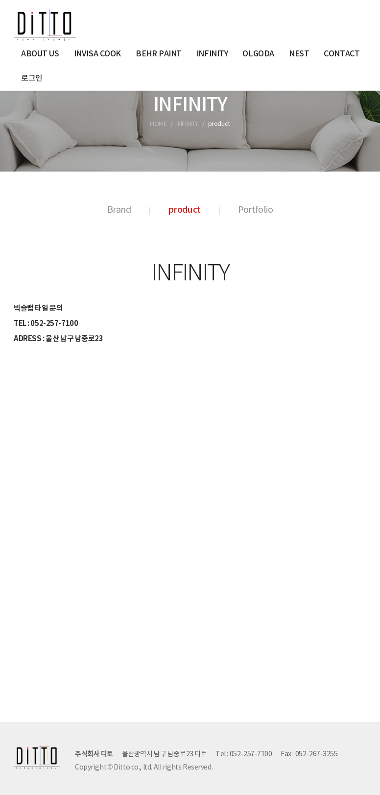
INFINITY (212, 54)
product (184, 210)
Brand (119, 210)
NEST (299, 54)
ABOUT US (40, 54)
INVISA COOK (97, 54)
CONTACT (341, 54)
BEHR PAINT (159, 54)
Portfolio (255, 210)
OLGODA (258, 54)
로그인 (32, 78)
